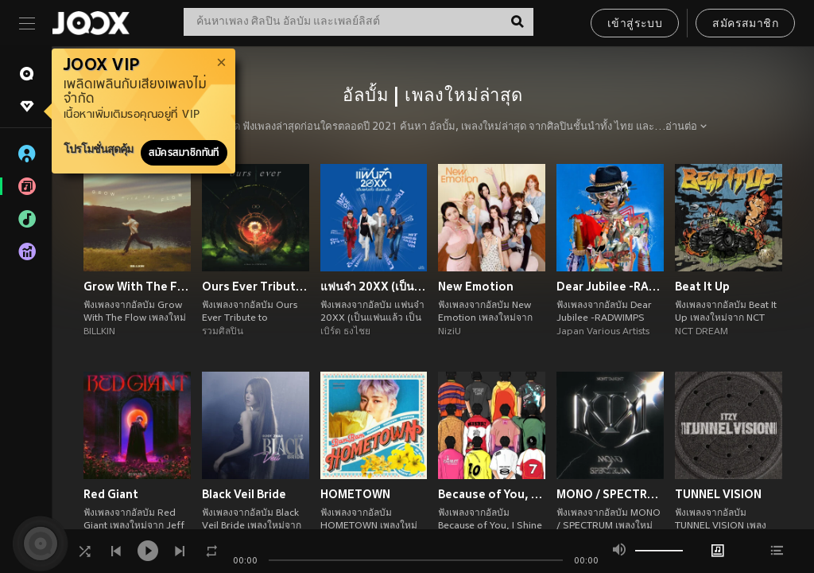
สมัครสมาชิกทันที (184, 152)
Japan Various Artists (602, 331)
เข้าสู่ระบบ (634, 24)
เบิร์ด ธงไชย (345, 331)
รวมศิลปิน (222, 331)
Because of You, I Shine (491, 494)
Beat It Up (702, 286)
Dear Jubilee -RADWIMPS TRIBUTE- (610, 286)
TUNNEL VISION (718, 494)
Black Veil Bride (244, 494)
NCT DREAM (701, 331)
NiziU (449, 331)
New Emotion (476, 286)
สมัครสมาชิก (745, 24)
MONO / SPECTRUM (610, 494)
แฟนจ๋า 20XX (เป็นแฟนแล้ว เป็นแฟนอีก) (374, 286)
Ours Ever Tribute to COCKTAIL (255, 286)
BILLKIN (99, 331)
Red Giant (110, 494)
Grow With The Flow (137, 286)
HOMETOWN (355, 494)
